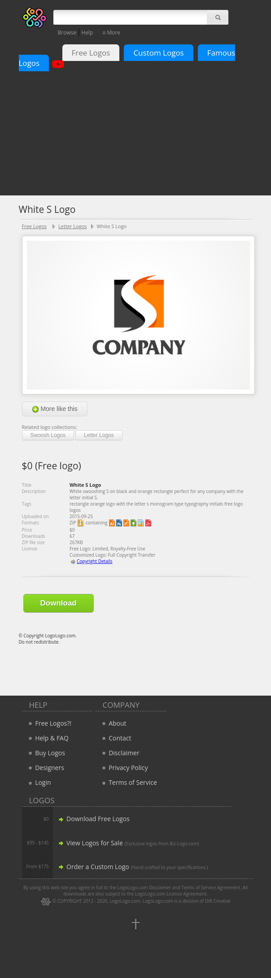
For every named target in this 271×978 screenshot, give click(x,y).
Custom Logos (158, 53)
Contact (115, 738)
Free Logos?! (53, 723)
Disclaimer (120, 753)
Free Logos (91, 53)
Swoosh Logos (48, 435)
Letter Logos (72, 226)
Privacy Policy (124, 767)
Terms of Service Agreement (210, 887)
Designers (45, 767)
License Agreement (186, 894)
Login (38, 782)
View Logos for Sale (89, 843)
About (113, 723)
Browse (67, 32)
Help (87, 32)
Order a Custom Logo (93, 866)
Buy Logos (45, 753)
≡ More (111, 32)
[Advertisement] (136, 125)
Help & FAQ (47, 738)
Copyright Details (95, 561)
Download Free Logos (93, 818)
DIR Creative (218, 901)
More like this (55, 409)
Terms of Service (128, 782)
